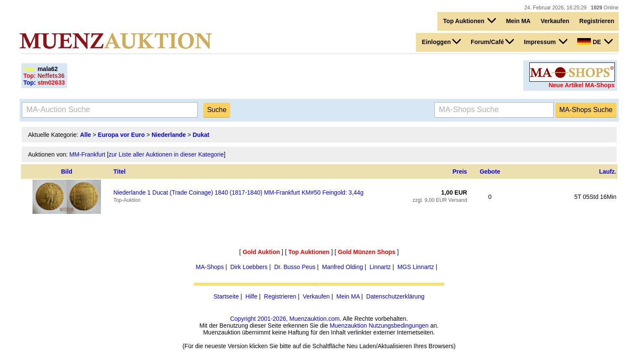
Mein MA (518, 21)
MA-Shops (210, 266)
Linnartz (380, 266)
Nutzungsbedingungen (398, 325)
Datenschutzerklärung (395, 296)
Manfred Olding (342, 266)
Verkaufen (554, 21)
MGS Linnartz (416, 266)
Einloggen (441, 41)
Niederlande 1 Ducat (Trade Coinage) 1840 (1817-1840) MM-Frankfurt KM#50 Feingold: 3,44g (238, 192)
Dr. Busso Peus (295, 266)
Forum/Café (492, 41)
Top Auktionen (469, 20)
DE (594, 41)
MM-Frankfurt (87, 154)
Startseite (226, 296)
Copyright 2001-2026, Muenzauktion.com (285, 318)
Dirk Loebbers (248, 266)
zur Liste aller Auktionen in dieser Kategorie (166, 154)
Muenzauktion (348, 325)
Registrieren (596, 21)
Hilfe (251, 296)
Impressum (545, 41)
